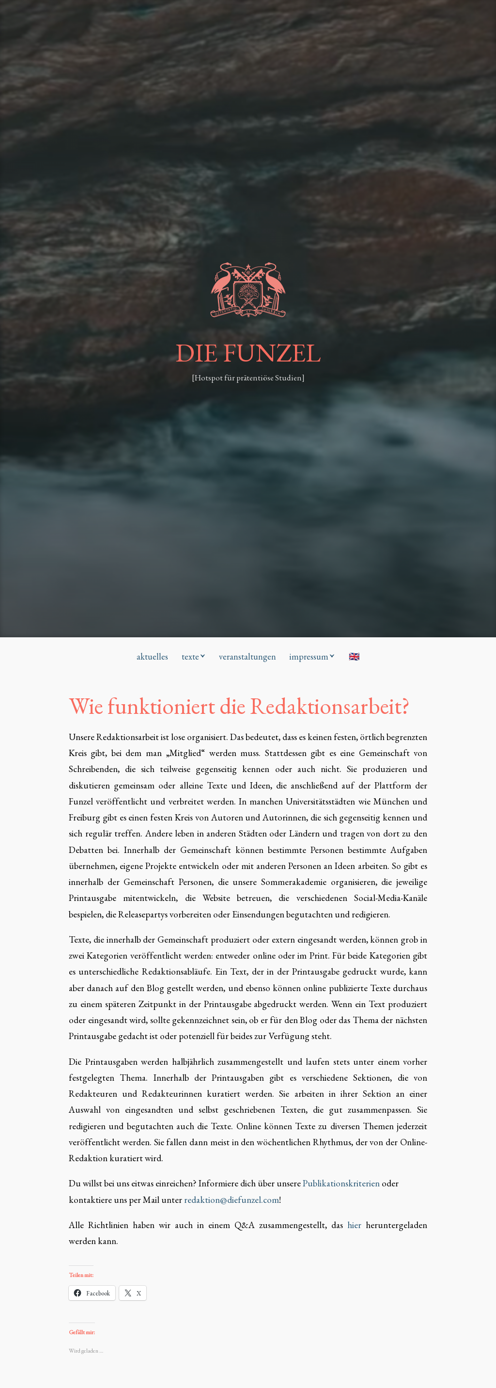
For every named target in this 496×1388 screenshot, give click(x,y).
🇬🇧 (354, 656)
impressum (308, 656)
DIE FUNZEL (248, 352)
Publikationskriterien (341, 1183)
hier (356, 1225)
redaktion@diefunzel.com (231, 1200)
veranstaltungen (247, 656)
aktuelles (152, 656)
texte (190, 656)
